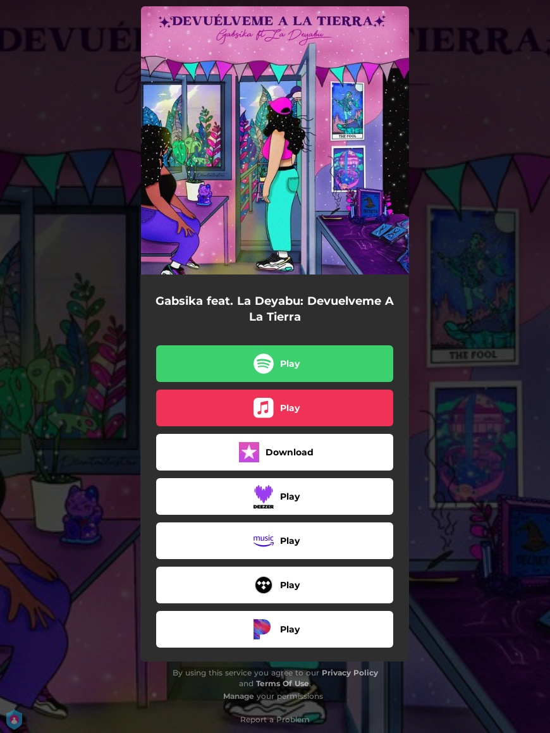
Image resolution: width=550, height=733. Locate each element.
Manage (238, 696)
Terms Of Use (282, 683)
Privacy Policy (350, 672)
